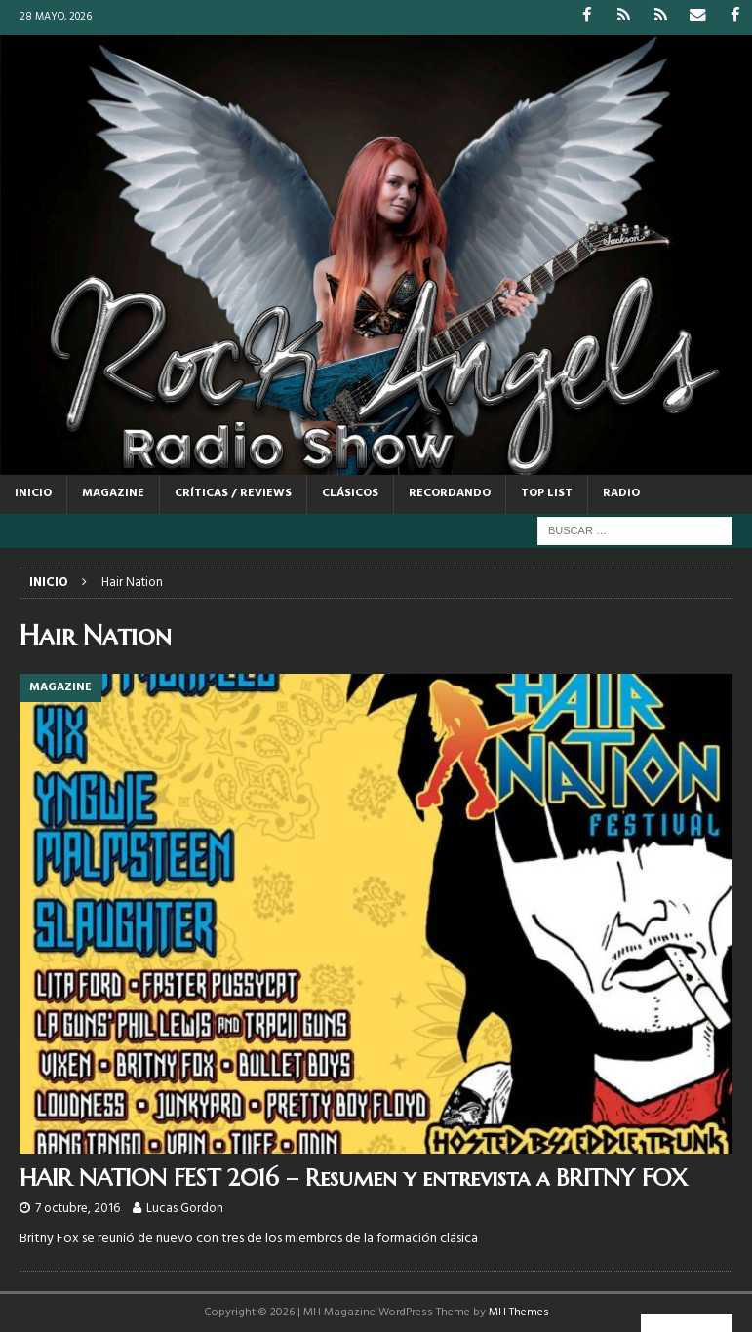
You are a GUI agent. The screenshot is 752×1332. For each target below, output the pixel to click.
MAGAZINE (113, 493)
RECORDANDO (450, 493)
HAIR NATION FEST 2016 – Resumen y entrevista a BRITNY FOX (354, 1178)
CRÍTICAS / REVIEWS (233, 493)
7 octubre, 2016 (77, 1207)
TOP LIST (547, 493)
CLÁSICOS (350, 493)
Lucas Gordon (184, 1207)
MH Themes (519, 1311)
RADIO (621, 493)
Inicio (33, 493)
